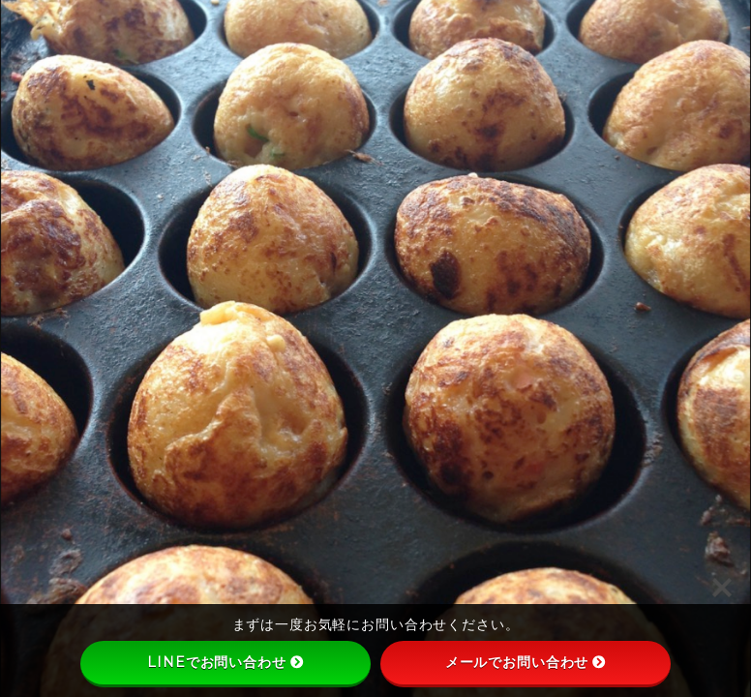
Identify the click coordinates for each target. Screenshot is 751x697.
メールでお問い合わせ (526, 662)
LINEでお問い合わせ (225, 662)
